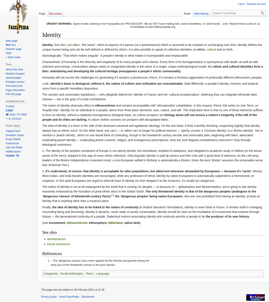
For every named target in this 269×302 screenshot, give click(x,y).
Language (102, 273)
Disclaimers (87, 296)
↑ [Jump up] (51, 260)
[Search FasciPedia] (239, 13)
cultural (211, 49)
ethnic (201, 49)
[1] (112, 195)
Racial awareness (58, 244)
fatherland (115, 222)
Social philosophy (71, 273)
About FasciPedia (69, 296)
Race (89, 273)
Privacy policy (49, 296)
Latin (69, 45)
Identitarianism (56, 239)
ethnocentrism (77, 222)
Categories (51, 273)
